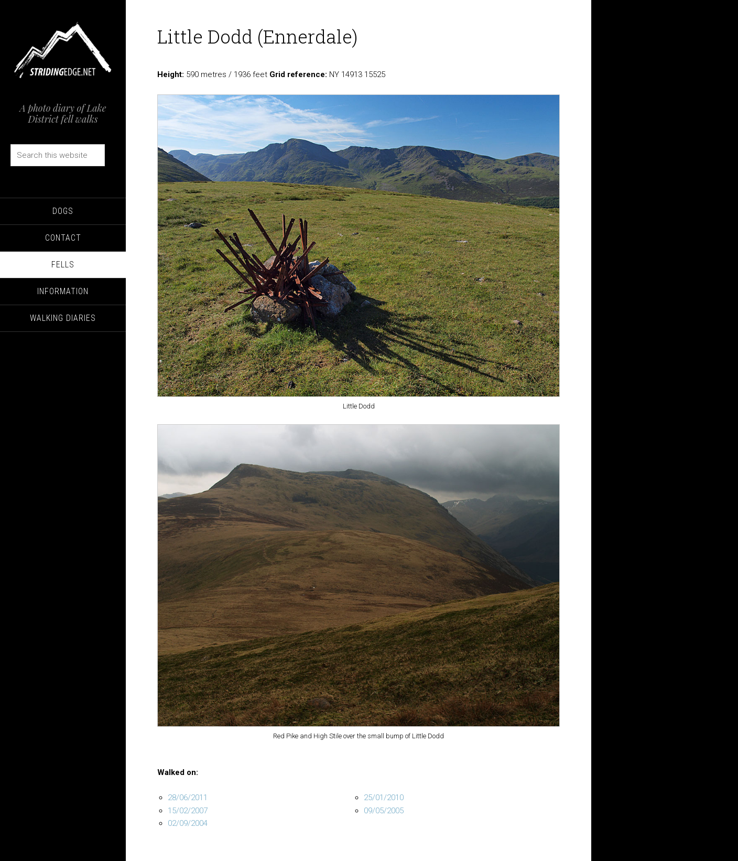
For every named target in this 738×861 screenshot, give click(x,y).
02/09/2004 (188, 823)
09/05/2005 (384, 810)
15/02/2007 (188, 810)
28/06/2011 (188, 797)
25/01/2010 (384, 797)
